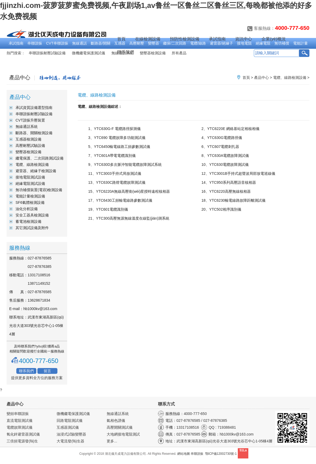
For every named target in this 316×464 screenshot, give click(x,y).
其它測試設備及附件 (32, 228)
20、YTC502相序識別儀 (221, 209)
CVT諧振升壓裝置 (30, 120)
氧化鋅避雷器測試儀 (23, 434)
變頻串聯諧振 (18, 414)
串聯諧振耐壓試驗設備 (47, 53)
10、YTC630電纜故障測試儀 (225, 164)
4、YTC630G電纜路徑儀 (221, 138)
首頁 (121, 39)
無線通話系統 (27, 126)
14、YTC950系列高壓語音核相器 (228, 182)
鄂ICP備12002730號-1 (221, 454)
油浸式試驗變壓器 (71, 434)
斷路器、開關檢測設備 (34, 133)
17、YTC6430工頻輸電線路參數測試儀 (120, 200)
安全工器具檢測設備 (32, 215)
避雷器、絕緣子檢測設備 (36, 171)
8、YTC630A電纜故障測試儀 (225, 155)
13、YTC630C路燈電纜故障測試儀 (116, 182)
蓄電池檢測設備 (28, 221)
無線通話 (79, 43)
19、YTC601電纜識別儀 (108, 209)
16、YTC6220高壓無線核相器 (226, 191)
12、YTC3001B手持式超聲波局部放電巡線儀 (238, 173)
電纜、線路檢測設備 (289, 77)
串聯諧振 (34, 43)
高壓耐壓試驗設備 (30, 145)
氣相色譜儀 (116, 420)
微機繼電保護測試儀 (88, 53)
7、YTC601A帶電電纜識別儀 (112, 155)
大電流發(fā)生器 (70, 441)
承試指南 (16, 43)
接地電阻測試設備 (30, 177)
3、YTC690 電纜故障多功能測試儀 (116, 138)
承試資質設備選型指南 (34, 107)
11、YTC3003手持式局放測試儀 (114, 173)
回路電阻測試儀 (69, 420)
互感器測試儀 (68, 427)
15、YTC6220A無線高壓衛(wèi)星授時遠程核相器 (129, 191)
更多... (112, 441)
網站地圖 (183, 454)
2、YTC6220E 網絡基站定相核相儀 (230, 129)
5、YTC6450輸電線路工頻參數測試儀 (119, 146)
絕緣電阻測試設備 (30, 183)
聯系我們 (26, 371)
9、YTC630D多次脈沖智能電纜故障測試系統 (125, 164)
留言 (47, 371)
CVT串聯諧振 (57, 43)
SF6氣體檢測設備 (30, 202)
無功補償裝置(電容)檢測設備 (39, 190)
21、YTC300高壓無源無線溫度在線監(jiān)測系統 (128, 218)
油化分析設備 (27, 209)
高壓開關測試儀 (119, 427)
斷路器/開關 (100, 43)
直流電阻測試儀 (19, 420)
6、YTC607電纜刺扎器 (220, 146)
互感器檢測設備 (28, 139)
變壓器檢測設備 (28, 152)
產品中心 (261, 77)
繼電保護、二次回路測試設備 (39, 158)
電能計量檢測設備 (30, 196)
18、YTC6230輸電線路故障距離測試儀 (233, 200)
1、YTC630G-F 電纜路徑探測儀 (114, 129)
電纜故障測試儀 (19, 427)
